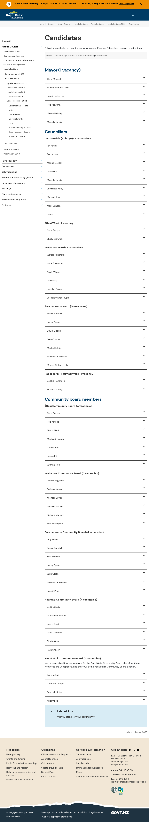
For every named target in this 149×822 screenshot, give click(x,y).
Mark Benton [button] (54, 205)
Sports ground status (52, 767)
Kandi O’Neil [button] (53, 591)
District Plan (47, 772)
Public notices (48, 776)
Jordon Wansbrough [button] (58, 297)
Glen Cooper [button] (54, 339)
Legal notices (96, 812)
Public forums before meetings (21, 763)
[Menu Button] (140, 15)
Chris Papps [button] (53, 230)
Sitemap (45, 812)
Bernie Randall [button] (54, 313)
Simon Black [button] (53, 430)
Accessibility (80, 812)
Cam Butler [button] (53, 447)
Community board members (80, 55)
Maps (79, 772)
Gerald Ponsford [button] (55, 254)
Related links (101, 55)
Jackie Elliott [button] (53, 171)
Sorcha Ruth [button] (53, 675)
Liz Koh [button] (50, 214)
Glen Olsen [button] (52, 573)
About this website (62, 812)
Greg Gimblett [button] (54, 632)
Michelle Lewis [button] (54, 121)
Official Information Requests (56, 754)
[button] (144, 78)
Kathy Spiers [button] (53, 322)
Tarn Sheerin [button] (53, 649)
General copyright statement (57, 816)
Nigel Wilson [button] (53, 271)
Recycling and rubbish (17, 767)
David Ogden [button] (54, 330)
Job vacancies (83, 758)
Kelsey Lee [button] (52, 700)
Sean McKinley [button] (54, 692)
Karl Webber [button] (53, 556)
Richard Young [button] (54, 389)
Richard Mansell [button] (55, 514)
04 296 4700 (126, 770)
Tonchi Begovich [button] (55, 480)
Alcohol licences (49, 758)
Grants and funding (15, 758)
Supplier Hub (82, 763)
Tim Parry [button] (52, 280)
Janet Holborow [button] (55, 96)
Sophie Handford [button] (56, 380)
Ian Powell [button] (52, 145)
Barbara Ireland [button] (55, 489)
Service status (83, 754)
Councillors (59, 55)
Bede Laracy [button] (53, 606)
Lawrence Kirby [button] (55, 188)
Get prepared (126, 3)
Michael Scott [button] (54, 197)
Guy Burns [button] (52, 539)
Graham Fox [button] (53, 464)
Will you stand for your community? (76, 716)
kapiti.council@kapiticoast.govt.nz (128, 781)
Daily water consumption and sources (21, 774)
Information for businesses (89, 767)
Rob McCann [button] (54, 104)
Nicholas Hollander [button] (56, 615)
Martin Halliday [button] (55, 113)
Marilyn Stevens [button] (55, 438)
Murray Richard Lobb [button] (58, 87)
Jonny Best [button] (53, 624)
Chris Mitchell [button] (54, 79)
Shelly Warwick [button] (55, 238)
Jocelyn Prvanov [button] (55, 289)
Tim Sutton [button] (53, 641)
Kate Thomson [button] (55, 263)
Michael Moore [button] (55, 506)
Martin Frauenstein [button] (57, 356)
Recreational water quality (19, 779)
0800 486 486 (128, 774)
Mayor (49, 55)
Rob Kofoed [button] (53, 154)
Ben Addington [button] (55, 523)
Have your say (13, 754)
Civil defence (47, 763)
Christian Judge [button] (55, 683)
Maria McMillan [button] (54, 162)
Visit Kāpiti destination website (92, 776)
